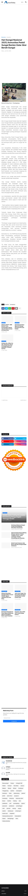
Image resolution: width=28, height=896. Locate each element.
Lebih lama (23, 400)
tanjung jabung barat (7, 816)
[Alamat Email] (14, 718)
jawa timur (9, 795)
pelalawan (11, 805)
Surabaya (20, 788)
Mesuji (9, 788)
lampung (11, 798)
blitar (10, 793)
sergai (19, 808)
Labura (22, 785)
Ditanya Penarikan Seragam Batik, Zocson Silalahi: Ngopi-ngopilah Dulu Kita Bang (7, 596)
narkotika (14, 893)
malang (15, 800)
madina (9, 800)
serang (14, 808)
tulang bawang (6, 821)
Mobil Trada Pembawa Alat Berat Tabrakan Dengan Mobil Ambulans (18, 544)
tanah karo (5, 813)
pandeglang (12, 304)
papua (23, 803)
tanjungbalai (18, 816)
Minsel (14, 788)
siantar (4, 811)
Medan (4, 788)
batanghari (19, 790)
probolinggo (19, 805)
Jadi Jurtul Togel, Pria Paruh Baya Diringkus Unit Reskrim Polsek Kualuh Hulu (20, 595)
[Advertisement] (14, 20)
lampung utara (19, 798)
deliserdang (16, 793)
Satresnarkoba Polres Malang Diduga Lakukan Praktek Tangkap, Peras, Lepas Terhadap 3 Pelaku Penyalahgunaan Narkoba (18, 535)
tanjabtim (12, 813)
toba (17, 818)
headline (9, 37)
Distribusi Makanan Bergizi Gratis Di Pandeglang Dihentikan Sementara (18, 526)
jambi (3, 795)
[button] (2, 2)
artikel (14, 891)
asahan (12, 790)
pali (10, 803)
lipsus (3, 800)
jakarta (23, 793)
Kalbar (4, 785)
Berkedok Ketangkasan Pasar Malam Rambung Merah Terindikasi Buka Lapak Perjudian (7, 613)
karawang (4, 798)
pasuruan (4, 805)
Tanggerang (5, 790)
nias (20, 800)
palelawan (4, 803)
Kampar (9, 785)
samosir (8, 808)
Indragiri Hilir (19, 783)
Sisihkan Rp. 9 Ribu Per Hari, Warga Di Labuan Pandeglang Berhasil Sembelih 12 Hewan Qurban (7, 346)
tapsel (3, 818)
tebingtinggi (10, 818)
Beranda (3, 37)
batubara (4, 793)
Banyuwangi (5, 783)
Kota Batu (16, 785)
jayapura (16, 795)
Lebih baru (5, 400)
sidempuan (10, 811)
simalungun (18, 811)
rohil (3, 808)
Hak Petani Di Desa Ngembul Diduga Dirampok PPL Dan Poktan (19, 326)
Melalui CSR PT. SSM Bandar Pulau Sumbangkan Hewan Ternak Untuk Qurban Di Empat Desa (6, 327)
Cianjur (12, 783)
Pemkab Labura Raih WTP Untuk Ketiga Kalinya (20, 613)
